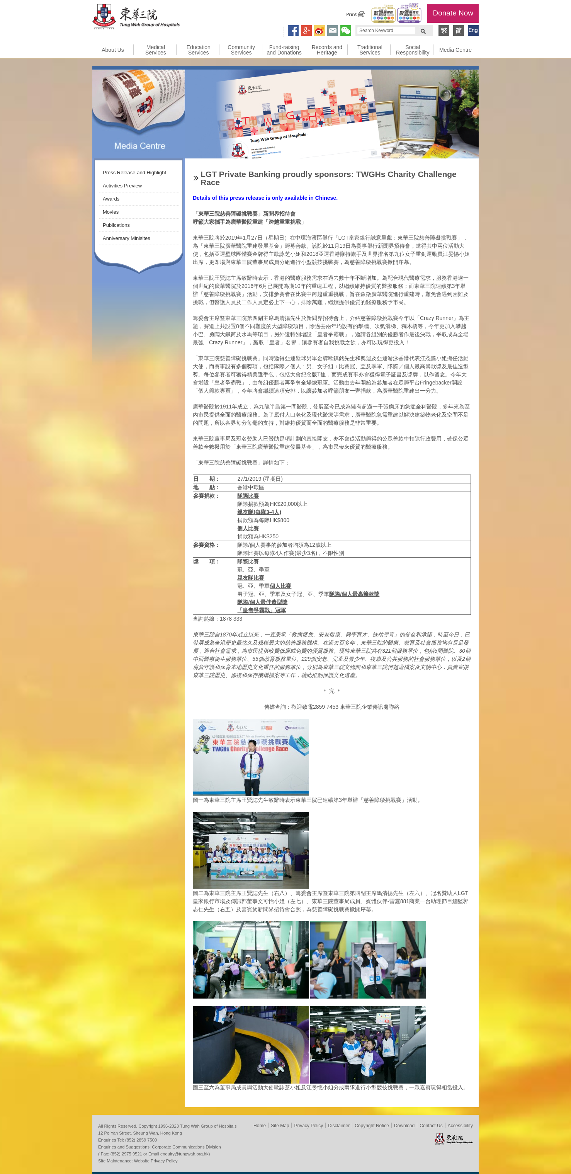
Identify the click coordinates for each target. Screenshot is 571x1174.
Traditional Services (369, 49)
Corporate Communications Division (186, 1147)
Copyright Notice (372, 1125)
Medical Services (155, 49)
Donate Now (453, 13)
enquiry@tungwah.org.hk (184, 1154)
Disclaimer (339, 1125)
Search (423, 30)
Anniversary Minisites (126, 238)
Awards (111, 199)
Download (404, 1125)
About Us (113, 50)
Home (259, 1125)
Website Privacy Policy (156, 1161)
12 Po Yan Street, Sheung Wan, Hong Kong (140, 1133)
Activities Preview (122, 186)
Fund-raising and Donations (284, 49)
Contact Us (431, 1125)
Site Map (280, 1125)
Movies (111, 212)
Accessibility (460, 1125)
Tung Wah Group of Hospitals (136, 18)
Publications (116, 225)
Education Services (199, 49)
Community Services (241, 49)
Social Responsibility (412, 49)
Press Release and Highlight (134, 172)
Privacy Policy (308, 1125)
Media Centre (455, 50)
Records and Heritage (327, 49)
